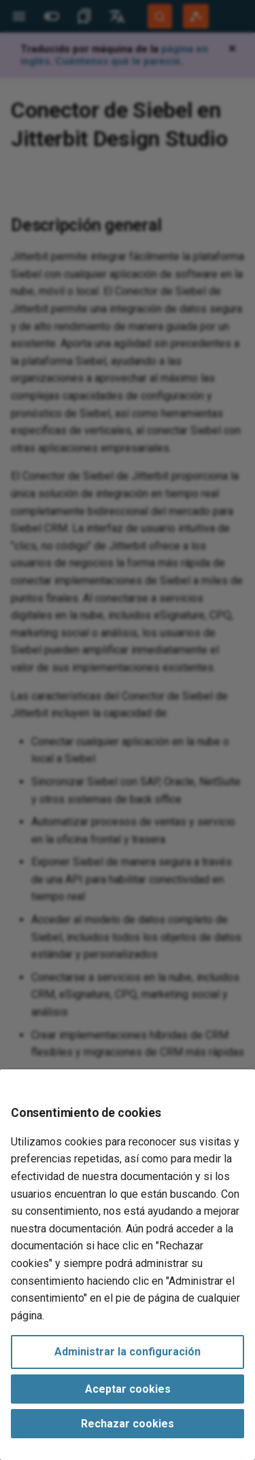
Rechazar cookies (127, 1423)
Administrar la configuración (127, 1351)
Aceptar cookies (128, 1389)
